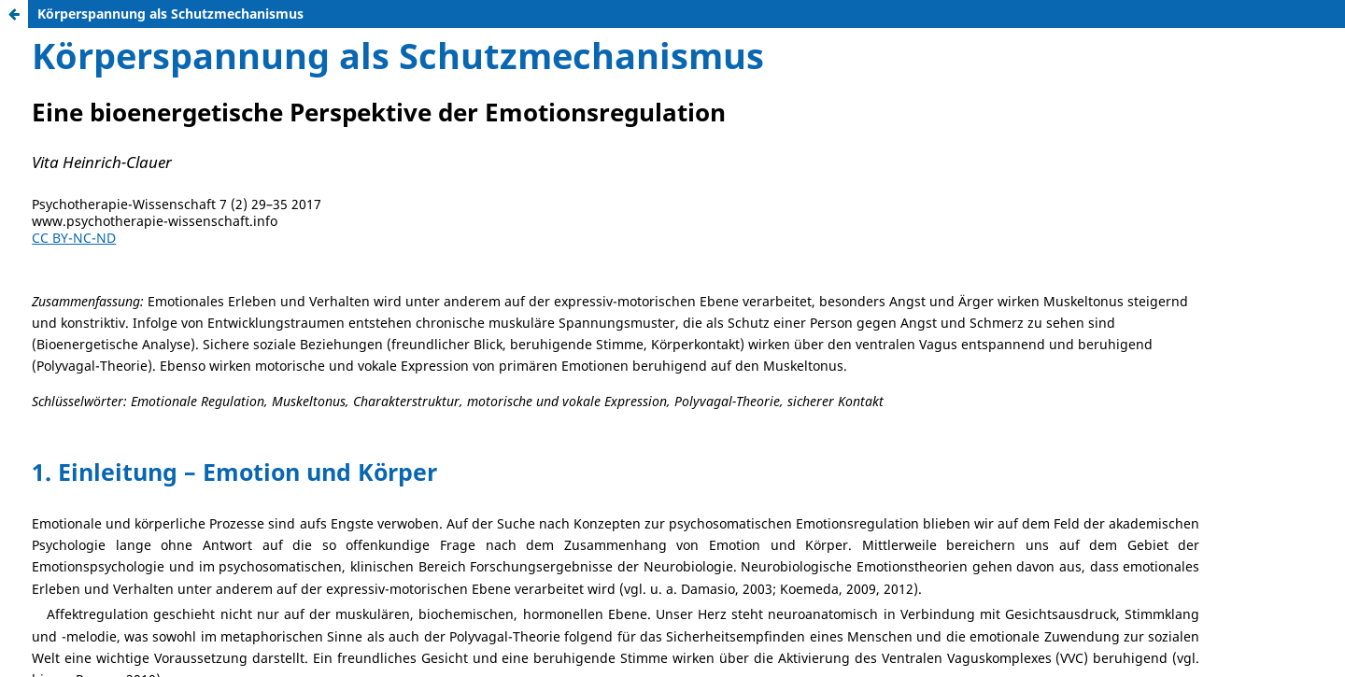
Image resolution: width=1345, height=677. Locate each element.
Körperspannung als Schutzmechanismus (170, 13)
